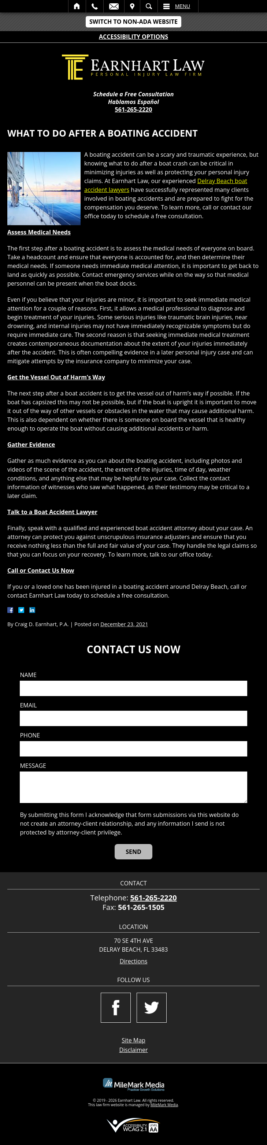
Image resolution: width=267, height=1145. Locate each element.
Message (33, 766)
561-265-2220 (133, 109)
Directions (134, 961)
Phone (30, 735)
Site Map (133, 1040)
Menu (182, 6)
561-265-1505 (141, 907)
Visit (132, 6)
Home (77, 6)
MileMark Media (164, 1104)
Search (148, 6)
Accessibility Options (133, 37)
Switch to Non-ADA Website (133, 22)
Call (94, 6)
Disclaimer (133, 1050)
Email (114, 6)
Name (28, 675)
